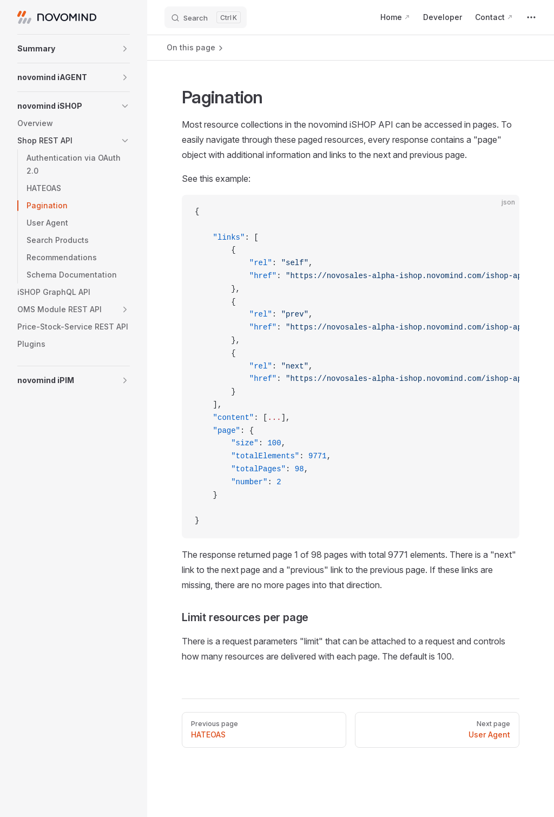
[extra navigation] (531, 17)
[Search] (205, 17)
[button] (73, 48)
